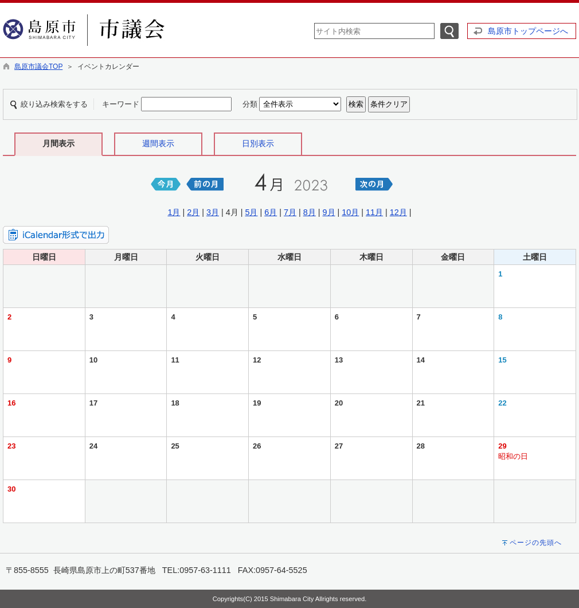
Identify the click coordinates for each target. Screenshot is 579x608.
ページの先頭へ (536, 542)
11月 (374, 212)
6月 (270, 212)
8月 (309, 212)
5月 (251, 212)
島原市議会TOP (38, 67)
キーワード (120, 104)
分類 (249, 104)
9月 (329, 212)
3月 (212, 212)
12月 (398, 212)
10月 (350, 212)
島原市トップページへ (528, 31)
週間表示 (158, 143)
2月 (193, 212)
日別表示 (258, 143)
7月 (290, 212)
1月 (173, 212)
